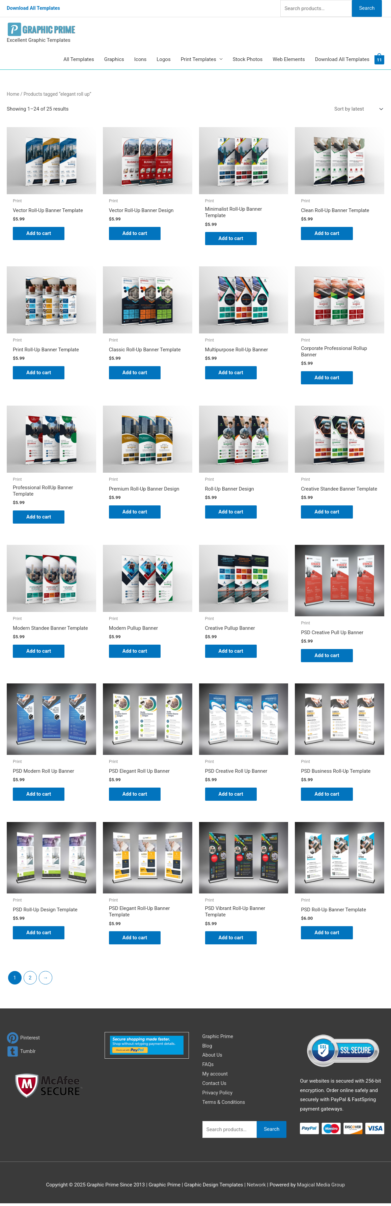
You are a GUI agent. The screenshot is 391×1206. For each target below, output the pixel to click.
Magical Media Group (321, 1187)
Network (256, 1187)
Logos (163, 59)
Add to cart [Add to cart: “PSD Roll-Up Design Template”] (39, 935)
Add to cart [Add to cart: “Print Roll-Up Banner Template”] (39, 373)
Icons (140, 59)
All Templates (78, 59)
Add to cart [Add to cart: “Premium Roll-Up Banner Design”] (135, 513)
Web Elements (289, 59)
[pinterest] (23, 1040)
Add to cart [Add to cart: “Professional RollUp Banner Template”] (39, 518)
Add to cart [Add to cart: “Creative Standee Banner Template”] (327, 518)
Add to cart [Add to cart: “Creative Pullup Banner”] (231, 652)
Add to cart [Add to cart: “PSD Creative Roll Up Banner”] (231, 796)
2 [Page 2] (30, 980)
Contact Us (214, 1086)
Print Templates (198, 59)
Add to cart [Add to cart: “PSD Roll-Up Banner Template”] (327, 935)
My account (215, 1076)
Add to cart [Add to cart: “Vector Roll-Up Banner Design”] (135, 234)
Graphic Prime (218, 1039)
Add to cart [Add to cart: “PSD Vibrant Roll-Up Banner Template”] (231, 940)
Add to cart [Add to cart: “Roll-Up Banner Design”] (231, 513)
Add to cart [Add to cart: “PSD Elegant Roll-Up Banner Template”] (135, 940)
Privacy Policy (217, 1095)
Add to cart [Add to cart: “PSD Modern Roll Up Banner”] (39, 796)
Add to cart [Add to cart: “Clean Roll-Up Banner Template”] (327, 234)
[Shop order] (357, 109)
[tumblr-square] (21, 1054)
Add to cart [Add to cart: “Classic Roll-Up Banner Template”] (135, 373)
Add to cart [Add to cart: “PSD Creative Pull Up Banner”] (327, 657)
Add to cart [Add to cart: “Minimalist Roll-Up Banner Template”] (231, 239)
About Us (212, 1058)
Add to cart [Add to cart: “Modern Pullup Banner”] (135, 652)
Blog (207, 1048)
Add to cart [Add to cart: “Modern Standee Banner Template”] (39, 652)
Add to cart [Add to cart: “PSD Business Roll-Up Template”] (327, 796)
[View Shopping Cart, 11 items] (379, 59)
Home (13, 94)
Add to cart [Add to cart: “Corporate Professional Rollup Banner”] (327, 378)
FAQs (208, 1067)
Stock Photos (248, 59)
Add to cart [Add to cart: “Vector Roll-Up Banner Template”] (39, 234)
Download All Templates (34, 8)
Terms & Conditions (224, 1104)
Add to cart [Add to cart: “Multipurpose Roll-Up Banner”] (231, 373)
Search (366, 8)
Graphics (114, 59)
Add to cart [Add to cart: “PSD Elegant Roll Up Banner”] (135, 796)
